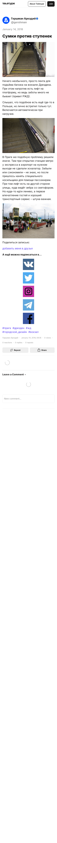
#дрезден (18, 328)
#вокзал (33, 331)
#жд (28, 328)
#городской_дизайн (14, 331)
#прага (6, 328)
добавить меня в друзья (17, 248)
